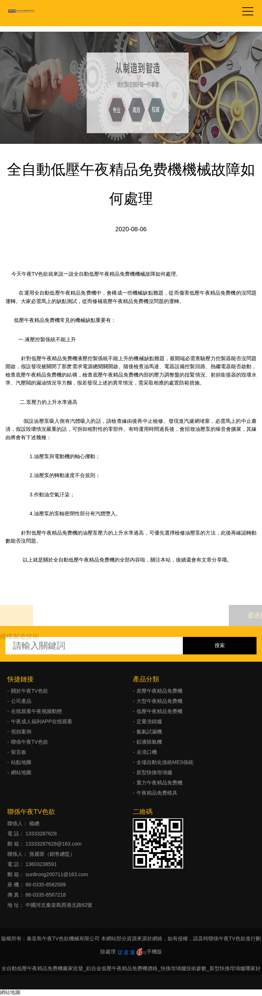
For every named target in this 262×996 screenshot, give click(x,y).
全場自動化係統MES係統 (164, 762)
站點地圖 (21, 762)
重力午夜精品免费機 (159, 783)
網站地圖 (21, 772)
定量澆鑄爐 (149, 721)
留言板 (18, 752)
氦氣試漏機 (149, 732)
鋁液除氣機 (149, 742)
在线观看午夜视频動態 (36, 711)
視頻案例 (21, 732)
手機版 (154, 951)
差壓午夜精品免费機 (159, 691)
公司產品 (21, 701)
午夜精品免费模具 (156, 793)
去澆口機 (146, 752)
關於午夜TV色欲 (29, 691)
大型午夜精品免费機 (159, 701)
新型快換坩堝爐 (154, 772)
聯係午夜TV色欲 (29, 742)
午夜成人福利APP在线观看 (41, 721)
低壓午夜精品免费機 (159, 711)
